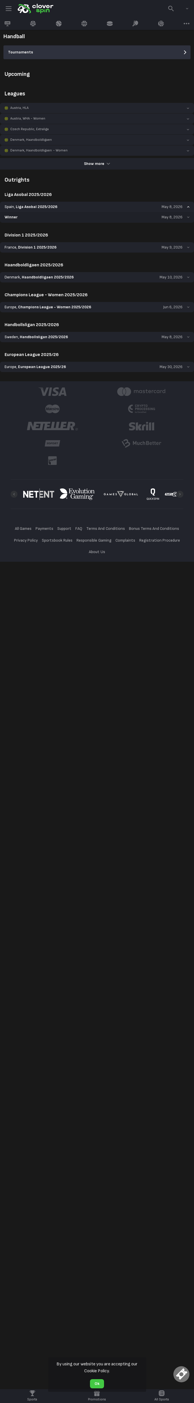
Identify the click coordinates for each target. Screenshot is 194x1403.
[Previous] (14, 494)
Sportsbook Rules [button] (57, 540)
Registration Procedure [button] (159, 540)
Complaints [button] (125, 540)
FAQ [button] (78, 528)
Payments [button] (44, 528)
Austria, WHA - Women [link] (27, 118)
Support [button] (64, 528)
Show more (97, 163)
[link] (35, 8)
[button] (97, 108)
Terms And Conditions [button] (105, 528)
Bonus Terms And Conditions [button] (154, 528)
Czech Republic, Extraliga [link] (29, 129)
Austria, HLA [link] (19, 108)
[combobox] (182, 8)
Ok (97, 1383)
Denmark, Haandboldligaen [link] (31, 140)
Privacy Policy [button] (26, 540)
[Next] (180, 494)
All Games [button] (23, 528)
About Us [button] (97, 551)
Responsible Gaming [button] (94, 540)
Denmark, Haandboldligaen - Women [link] (39, 150)
